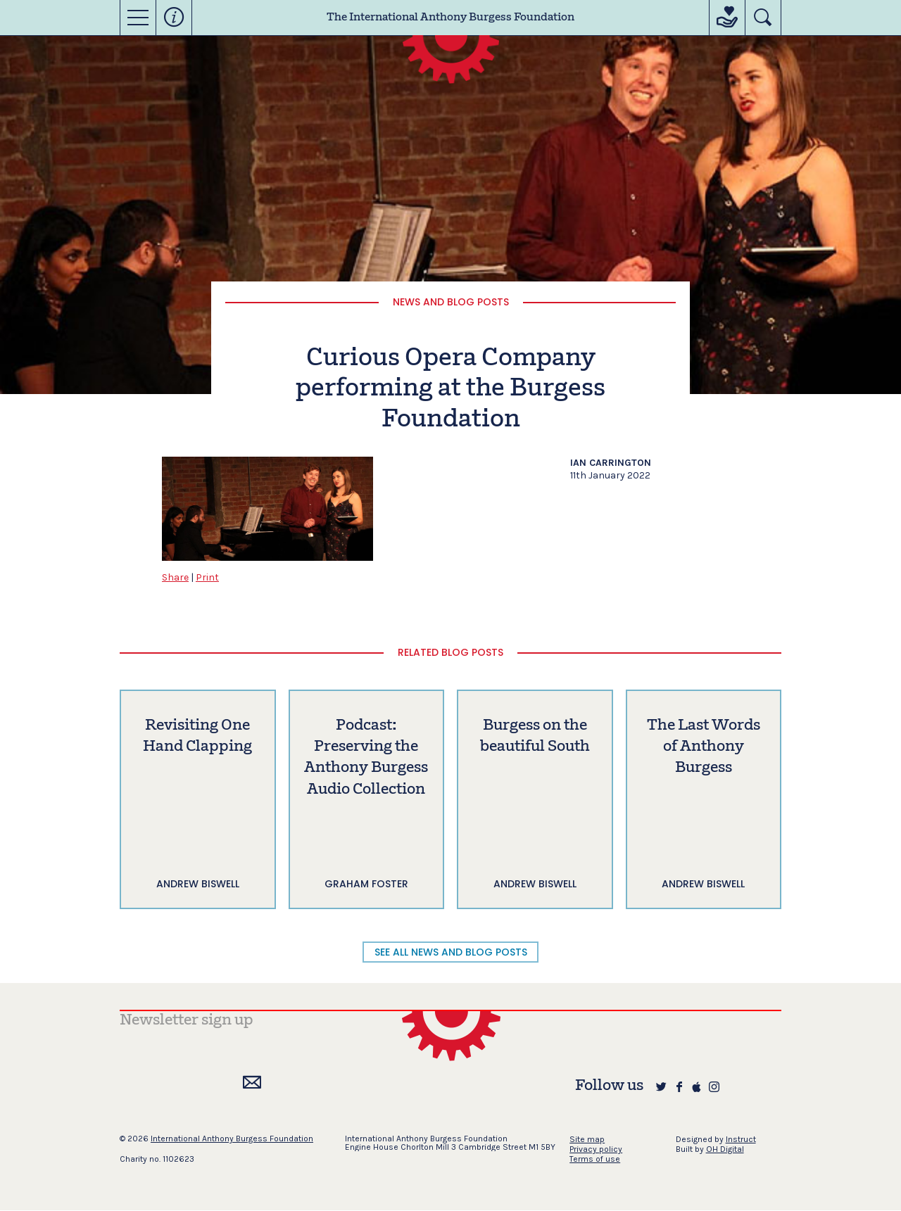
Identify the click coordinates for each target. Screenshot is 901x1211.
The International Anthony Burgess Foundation (450, 17)
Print (207, 577)
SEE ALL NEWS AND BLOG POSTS (450, 952)
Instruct (741, 1139)
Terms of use (594, 1159)
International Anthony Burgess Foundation (232, 1138)
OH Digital (725, 1149)
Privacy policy (595, 1149)
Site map (587, 1139)
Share (175, 577)
